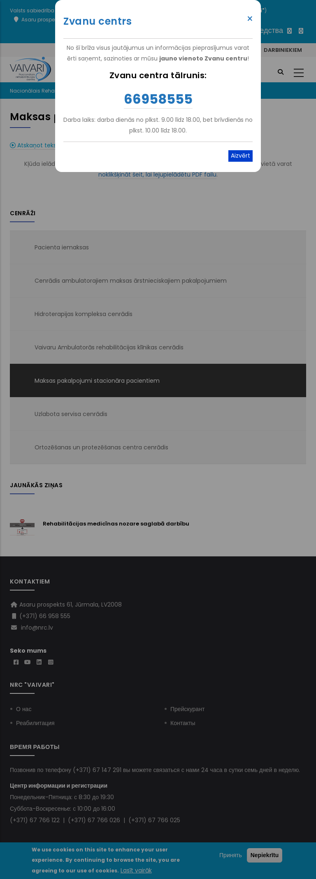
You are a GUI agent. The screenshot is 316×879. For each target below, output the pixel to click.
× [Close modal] (249, 19)
